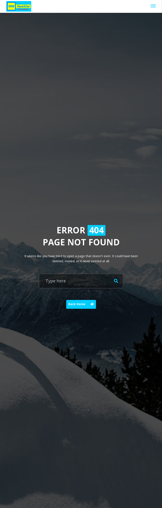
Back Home (82, 304)
